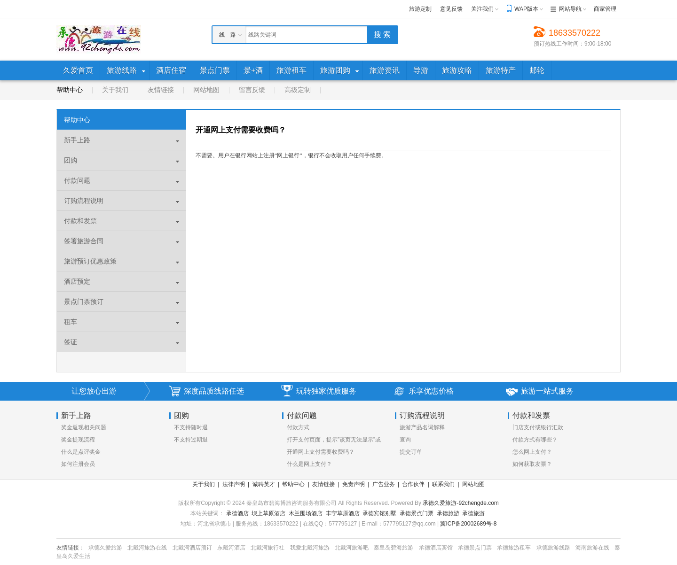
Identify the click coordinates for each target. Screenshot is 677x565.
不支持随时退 (191, 427)
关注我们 (482, 9)
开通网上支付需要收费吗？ (320, 452)
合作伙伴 (413, 484)
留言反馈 (252, 89)
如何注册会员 (78, 464)
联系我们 (443, 484)
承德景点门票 (416, 513)
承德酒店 (237, 513)
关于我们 (115, 89)
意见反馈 (451, 9)
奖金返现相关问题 (83, 427)
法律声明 (233, 484)
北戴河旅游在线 (147, 547)
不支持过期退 (191, 439)
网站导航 (570, 9)
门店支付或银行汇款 (537, 427)
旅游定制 (420, 9)
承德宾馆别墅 (379, 513)
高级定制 (297, 89)
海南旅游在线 (592, 547)
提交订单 (411, 452)
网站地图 (206, 89)
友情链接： (70, 547)
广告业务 (383, 484)
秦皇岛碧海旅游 (393, 547)
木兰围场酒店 (306, 513)
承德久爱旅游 (105, 547)
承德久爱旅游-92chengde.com (460, 503)
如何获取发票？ (532, 464)
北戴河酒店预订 (192, 547)
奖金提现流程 (78, 439)
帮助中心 (69, 89)
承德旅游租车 (514, 547)
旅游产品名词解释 (422, 427)
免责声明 (353, 484)
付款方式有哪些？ (535, 439)
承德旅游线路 (553, 547)
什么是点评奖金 (81, 452)
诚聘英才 (263, 484)
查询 (405, 439)
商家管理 (605, 9)
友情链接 (161, 89)
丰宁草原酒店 (343, 513)
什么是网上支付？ (309, 464)
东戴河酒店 (231, 547)
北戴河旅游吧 (352, 547)
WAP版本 (526, 9)
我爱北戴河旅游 (310, 547)
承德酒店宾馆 (436, 547)
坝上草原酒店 (268, 513)
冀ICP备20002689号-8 (468, 523)
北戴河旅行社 (267, 547)
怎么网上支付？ (532, 452)
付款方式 (298, 427)
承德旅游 (448, 513)
